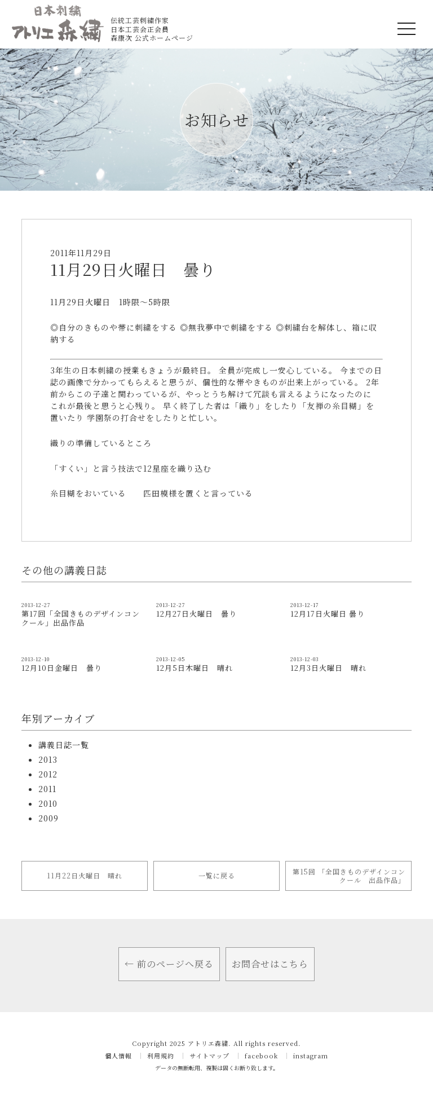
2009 (48, 818)
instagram (310, 1056)
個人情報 (118, 1056)
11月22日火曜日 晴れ (84, 875)
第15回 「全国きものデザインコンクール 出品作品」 (349, 876)
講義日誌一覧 (63, 744)
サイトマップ (209, 1056)
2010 (48, 803)
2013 (48, 759)
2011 (47, 788)
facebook (261, 1056)
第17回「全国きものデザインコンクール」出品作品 (80, 618)
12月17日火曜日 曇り (327, 613)
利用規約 (160, 1056)
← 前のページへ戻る (169, 963)
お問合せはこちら (270, 963)
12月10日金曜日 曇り (61, 667)
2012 (48, 774)
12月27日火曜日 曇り (196, 613)
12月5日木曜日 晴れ (194, 667)
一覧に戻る (216, 875)
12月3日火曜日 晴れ (328, 667)
